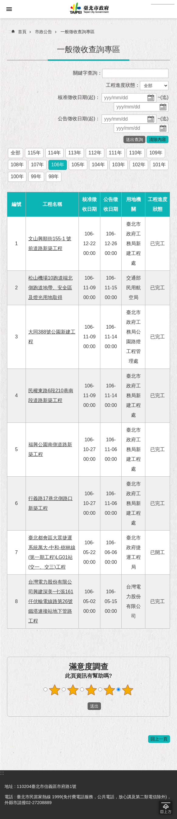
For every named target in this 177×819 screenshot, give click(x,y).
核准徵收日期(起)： (79, 97)
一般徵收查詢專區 (78, 31)
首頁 (22, 31)
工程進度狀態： (123, 85)
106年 (57, 164)
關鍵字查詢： (87, 73)
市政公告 (43, 31)
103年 (118, 164)
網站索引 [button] (9, 9)
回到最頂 (165, 807)
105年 (78, 164)
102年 (138, 164)
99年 (36, 176)
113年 (74, 152)
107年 (37, 164)
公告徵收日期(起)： (79, 118)
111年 (115, 152)
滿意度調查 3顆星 (91, 690)
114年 (54, 152)
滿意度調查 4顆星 (109, 690)
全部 (15, 152)
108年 (17, 164)
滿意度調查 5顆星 (128, 690)
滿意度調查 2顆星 (73, 690)
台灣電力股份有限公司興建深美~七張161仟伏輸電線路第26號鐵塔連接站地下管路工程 (50, 601)
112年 (95, 152)
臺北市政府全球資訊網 (88, 9)
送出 (82, 706)
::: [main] (10, 31)
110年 (135, 152)
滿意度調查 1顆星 (55, 690)
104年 (98, 164)
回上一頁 (159, 738)
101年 (159, 164)
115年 (34, 152)
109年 (155, 152)
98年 (54, 176)
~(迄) (163, 97)
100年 (17, 176)
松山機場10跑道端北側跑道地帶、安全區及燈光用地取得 (50, 287)
